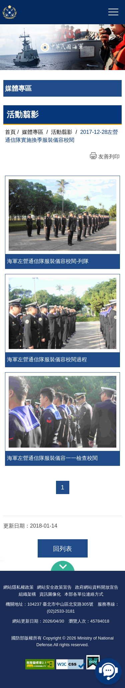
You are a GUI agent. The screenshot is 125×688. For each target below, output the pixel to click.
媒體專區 (32, 132)
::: (2, 558)
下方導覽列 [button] (63, 566)
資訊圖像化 (50, 594)
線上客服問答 (108, 671)
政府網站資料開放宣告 (96, 587)
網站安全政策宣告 (54, 587)
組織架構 (27, 594)
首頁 (10, 132)
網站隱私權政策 (18, 587)
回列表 (62, 548)
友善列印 (109, 156)
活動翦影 (61, 132)
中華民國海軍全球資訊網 (38, 12)
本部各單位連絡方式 (83, 594)
